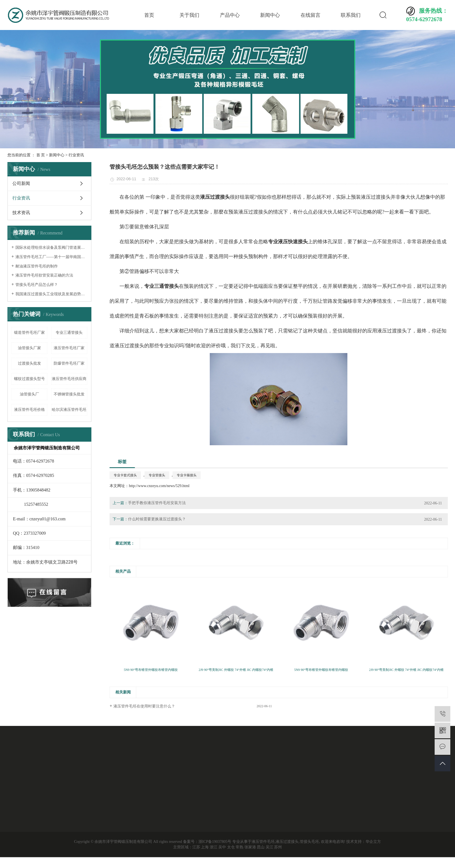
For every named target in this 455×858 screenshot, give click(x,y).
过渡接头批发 (29, 363)
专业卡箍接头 (187, 475)
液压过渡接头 (287, 842)
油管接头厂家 (29, 348)
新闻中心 (270, 15)
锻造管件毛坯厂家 (29, 332)
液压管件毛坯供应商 (69, 379)
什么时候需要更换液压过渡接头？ (157, 519)
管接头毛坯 (309, 842)
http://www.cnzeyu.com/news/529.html (159, 486)
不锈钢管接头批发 (69, 394)
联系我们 (351, 15)
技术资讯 (21, 212)
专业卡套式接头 (125, 475)
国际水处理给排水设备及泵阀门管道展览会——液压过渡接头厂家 (51, 247)
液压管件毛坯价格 (29, 410)
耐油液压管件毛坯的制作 (36, 266)
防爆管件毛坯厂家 (69, 363)
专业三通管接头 (69, 332)
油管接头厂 (29, 394)
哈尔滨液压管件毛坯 (69, 410)
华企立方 (373, 842)
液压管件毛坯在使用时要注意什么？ (144, 706)
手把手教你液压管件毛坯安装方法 (157, 503)
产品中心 (230, 15)
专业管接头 (157, 475)
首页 (149, 15)
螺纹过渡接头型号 (29, 379)
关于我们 (189, 15)
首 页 (40, 155)
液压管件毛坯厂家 (69, 348)
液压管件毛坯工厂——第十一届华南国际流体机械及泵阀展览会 (51, 257)
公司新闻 (21, 183)
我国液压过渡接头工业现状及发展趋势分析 (51, 294)
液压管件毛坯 (263, 842)
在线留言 (310, 15)
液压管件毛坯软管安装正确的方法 (44, 275)
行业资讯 (76, 155)
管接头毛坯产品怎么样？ (36, 285)
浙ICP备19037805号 (214, 842)
